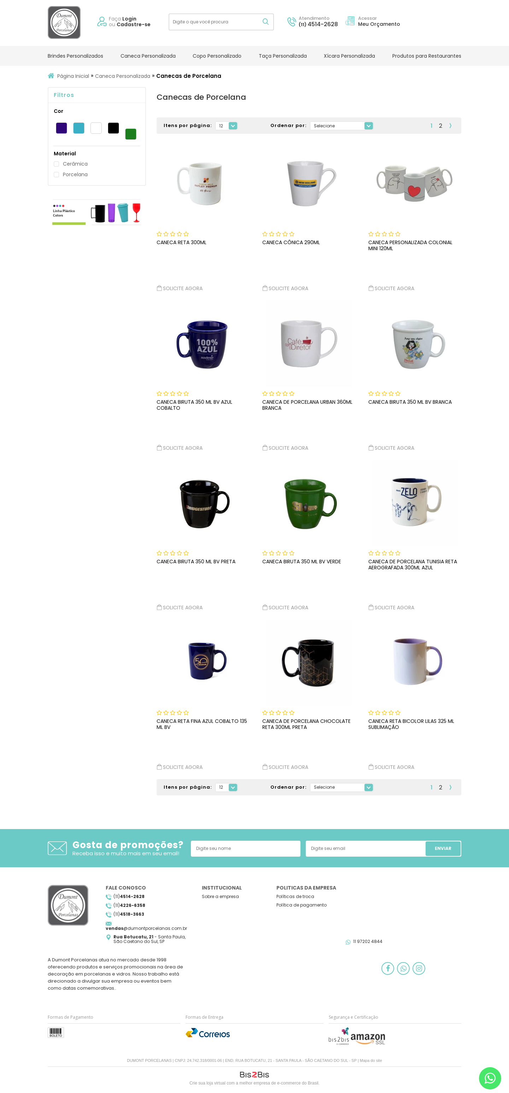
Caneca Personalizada (148, 55)
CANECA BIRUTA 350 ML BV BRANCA (410, 401)
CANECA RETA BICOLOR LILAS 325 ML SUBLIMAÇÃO (411, 724)
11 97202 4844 (367, 941)
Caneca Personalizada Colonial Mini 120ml (410, 245)
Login (129, 18)
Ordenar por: (288, 125)
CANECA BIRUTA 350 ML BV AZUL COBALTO (194, 405)
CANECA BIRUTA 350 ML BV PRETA (196, 561)
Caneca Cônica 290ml (291, 242)
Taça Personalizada (283, 55)
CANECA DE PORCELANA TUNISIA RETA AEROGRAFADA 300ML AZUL (412, 564)
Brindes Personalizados (75, 55)
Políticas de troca (295, 896)
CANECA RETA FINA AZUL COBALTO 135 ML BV (202, 724)
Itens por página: (188, 125)
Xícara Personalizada (349, 55)
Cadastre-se (134, 24)
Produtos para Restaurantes (426, 55)
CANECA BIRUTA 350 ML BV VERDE (301, 561)
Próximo (451, 126)
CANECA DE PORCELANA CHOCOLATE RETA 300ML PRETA (306, 724)
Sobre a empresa (220, 896)
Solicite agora (180, 288)
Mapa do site (371, 1060)
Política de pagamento (301, 905)
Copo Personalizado (217, 55)
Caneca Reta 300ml (181, 242)
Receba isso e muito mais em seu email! (125, 853)
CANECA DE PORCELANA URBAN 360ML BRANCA (307, 405)
